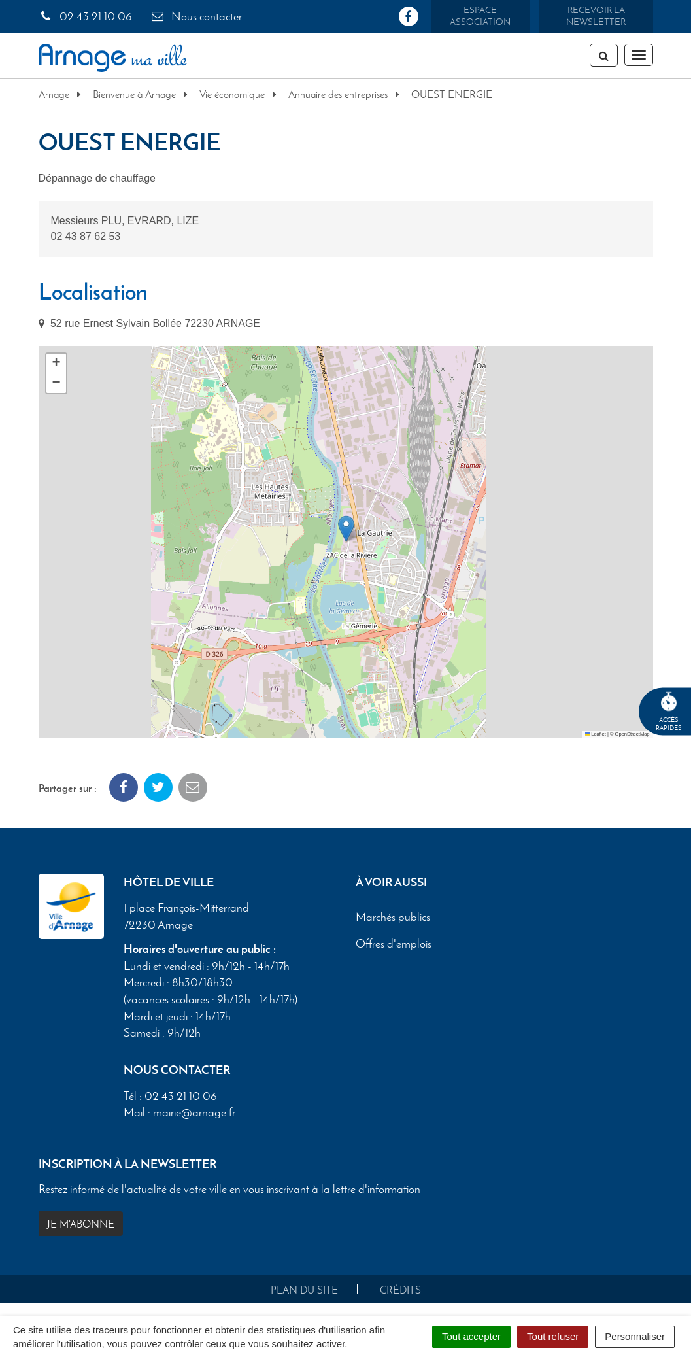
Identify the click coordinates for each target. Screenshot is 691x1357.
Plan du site (304, 1290)
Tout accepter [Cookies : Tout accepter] (471, 1336)
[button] (346, 528)
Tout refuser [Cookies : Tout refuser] (553, 1336)
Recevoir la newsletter (596, 16)
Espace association (480, 16)
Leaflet (595, 734)
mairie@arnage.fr (194, 1112)
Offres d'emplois (393, 944)
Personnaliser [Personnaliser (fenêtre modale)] (635, 1336)
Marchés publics (393, 917)
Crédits (400, 1290)
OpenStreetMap (632, 734)
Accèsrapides (669, 712)
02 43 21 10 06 (85, 16)
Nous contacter (196, 16)
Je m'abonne (80, 1224)
